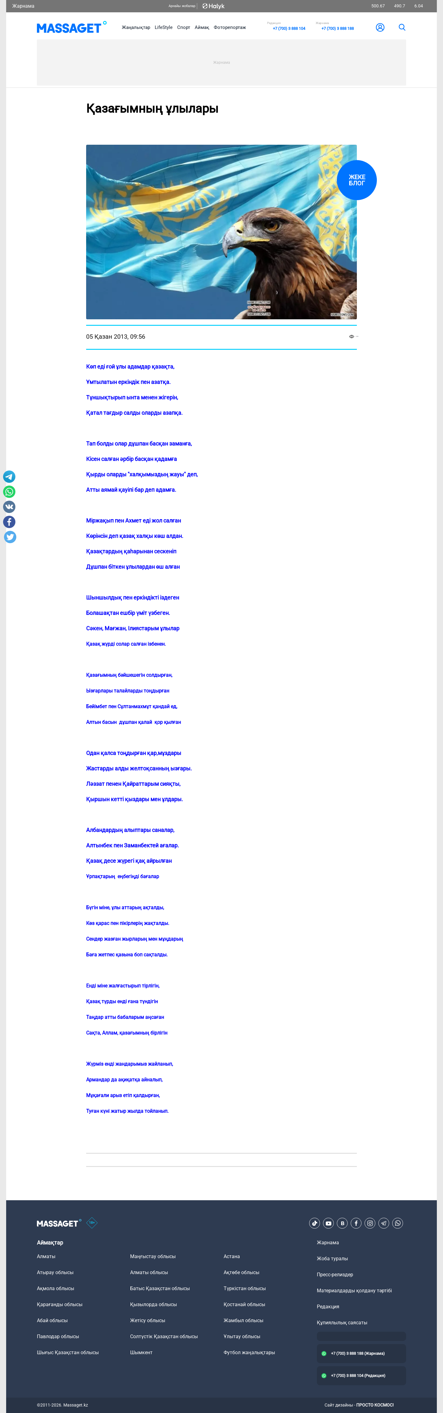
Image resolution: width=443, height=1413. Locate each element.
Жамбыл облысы (243, 1320)
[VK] (342, 1223)
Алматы (46, 1256)
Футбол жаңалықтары (249, 1352)
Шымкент (141, 1352)
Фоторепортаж (230, 27)
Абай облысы (52, 1320)
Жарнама (23, 6)
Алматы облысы (149, 1272)
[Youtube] (328, 1223)
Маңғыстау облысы (153, 1256)
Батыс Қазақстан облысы (160, 1288)
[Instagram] (370, 1223)
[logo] (72, 27)
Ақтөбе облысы (241, 1272)
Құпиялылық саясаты (342, 1323)
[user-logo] (380, 27)
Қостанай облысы (244, 1304)
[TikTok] (315, 1223)
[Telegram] (384, 1223)
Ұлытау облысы (242, 1336)
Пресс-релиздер (335, 1275)
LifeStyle (164, 27)
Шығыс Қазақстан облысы (68, 1352)
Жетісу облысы (147, 1320)
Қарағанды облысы (59, 1304)
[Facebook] (356, 1223)
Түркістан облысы (245, 1288)
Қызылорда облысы (153, 1304)
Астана (232, 1256)
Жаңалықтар (136, 27)
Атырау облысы (55, 1272)
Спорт (183, 27)
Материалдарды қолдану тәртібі (354, 1291)
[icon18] (92, 1223)
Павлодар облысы (58, 1336)
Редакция (328, 1307)
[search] (402, 27)
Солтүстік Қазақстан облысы (164, 1336)
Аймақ (202, 27)
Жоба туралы (332, 1259)
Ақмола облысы (55, 1288)
